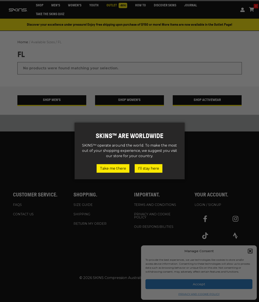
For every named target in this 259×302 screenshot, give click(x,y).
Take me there (113, 168)
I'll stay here (148, 168)
